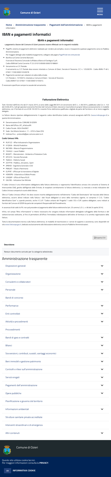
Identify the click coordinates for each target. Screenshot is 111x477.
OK (7, 470)
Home (9, 25)
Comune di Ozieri (30, 12)
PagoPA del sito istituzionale (69, 54)
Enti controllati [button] (12, 313)
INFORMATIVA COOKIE (24, 470)
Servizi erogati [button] (12, 377)
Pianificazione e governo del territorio (24, 401)
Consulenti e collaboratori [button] (18, 282)
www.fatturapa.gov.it (13, 224)
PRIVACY (43, 463)
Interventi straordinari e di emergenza (24, 425)
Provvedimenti (12, 329)
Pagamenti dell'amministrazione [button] (21, 385)
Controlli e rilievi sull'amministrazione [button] (23, 369)
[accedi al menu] (100, 11)
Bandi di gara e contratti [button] (17, 337)
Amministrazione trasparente (31, 25)
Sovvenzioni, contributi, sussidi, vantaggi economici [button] (30, 353)
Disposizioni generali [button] (15, 266)
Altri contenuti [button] (12, 433)
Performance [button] (11, 305)
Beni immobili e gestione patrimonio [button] (23, 361)
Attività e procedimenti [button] (16, 321)
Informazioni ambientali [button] (17, 409)
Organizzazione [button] (13, 274)
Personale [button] (10, 289)
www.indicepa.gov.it (99, 115)
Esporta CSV (99, 237)
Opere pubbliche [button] (13, 393)
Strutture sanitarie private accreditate (23, 417)
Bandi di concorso (14, 297)
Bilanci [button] (8, 345)
